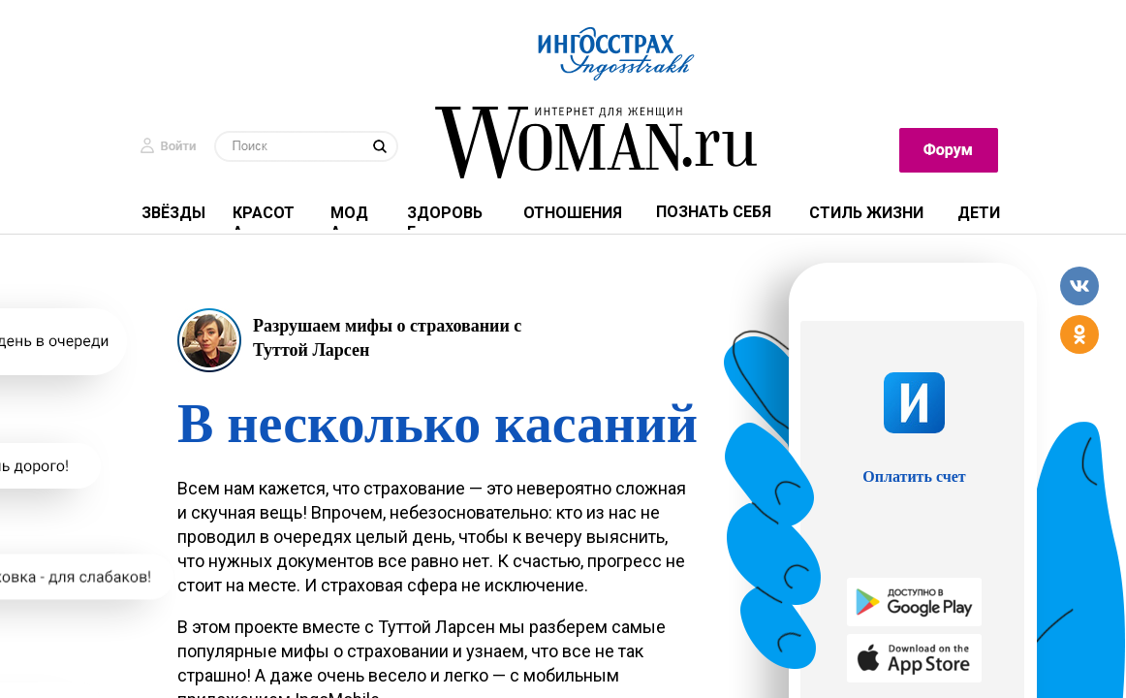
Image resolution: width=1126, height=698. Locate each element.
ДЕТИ (978, 213)
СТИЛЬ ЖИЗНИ (866, 213)
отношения (572, 213)
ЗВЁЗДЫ (173, 213)
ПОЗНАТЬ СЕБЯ (713, 212)
